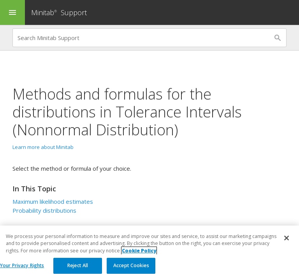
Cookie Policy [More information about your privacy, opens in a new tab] (139, 250)
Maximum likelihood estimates (52, 201)
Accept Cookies (131, 265)
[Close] (286, 238)
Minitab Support (59, 12)
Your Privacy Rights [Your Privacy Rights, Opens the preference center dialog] (22, 265)
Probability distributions (44, 210)
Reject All (77, 265)
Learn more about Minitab (43, 147)
